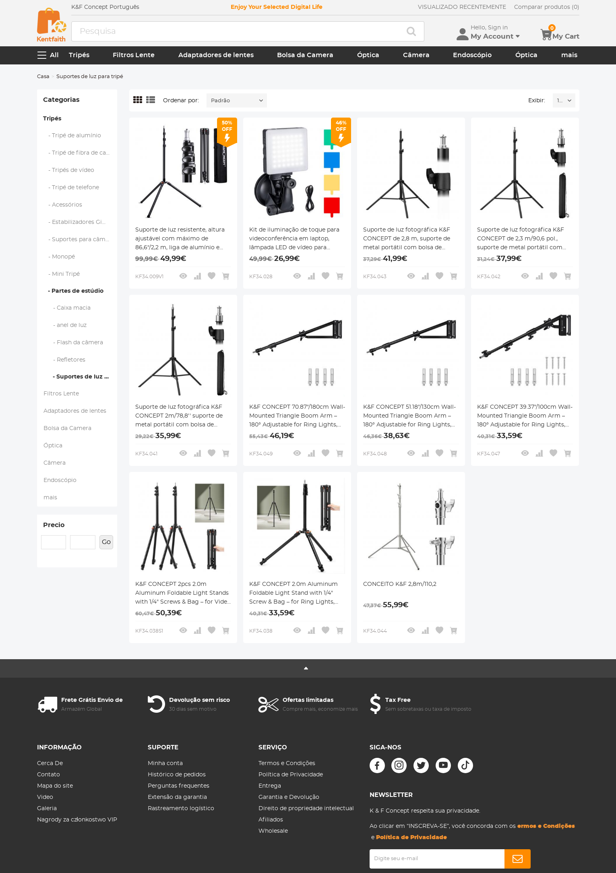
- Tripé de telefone (71, 187)
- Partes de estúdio (73, 291)
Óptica (368, 55)
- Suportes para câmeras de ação (80, 239)
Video (45, 797)
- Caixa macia (67, 308)
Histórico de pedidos (177, 775)
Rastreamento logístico (181, 808)
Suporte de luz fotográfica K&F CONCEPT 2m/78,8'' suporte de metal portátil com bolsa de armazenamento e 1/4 (179, 416)
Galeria (47, 808)
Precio (53, 525)
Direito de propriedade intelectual (306, 808)
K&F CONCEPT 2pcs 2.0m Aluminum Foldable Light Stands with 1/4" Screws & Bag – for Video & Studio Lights (183, 593)
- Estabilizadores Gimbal (79, 222)
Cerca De (50, 763)
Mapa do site (55, 786)
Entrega (269, 786)
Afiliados (270, 820)
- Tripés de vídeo (68, 170)
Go (106, 542)
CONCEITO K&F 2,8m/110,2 (399, 584)
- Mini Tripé (61, 274)
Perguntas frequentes (178, 786)
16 (559, 100)
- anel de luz (65, 325)
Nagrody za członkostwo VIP (77, 820)
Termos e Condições (286, 763)
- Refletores (64, 360)
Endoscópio (472, 55)
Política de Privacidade (290, 775)
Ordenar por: (181, 100)
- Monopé (59, 257)
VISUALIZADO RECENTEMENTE (462, 7)
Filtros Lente (134, 55)
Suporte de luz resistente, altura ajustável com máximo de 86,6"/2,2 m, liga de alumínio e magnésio (180, 239)
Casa (43, 76)
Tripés (79, 55)
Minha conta (165, 763)
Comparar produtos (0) (546, 7)
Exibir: (536, 100)
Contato (48, 775)
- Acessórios (62, 205)
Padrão (220, 100)
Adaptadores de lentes (216, 55)
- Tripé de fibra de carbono (80, 153)
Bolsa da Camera (305, 55)
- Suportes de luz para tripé (80, 377)
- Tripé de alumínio (72, 136)
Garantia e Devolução (288, 797)
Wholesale (273, 831)
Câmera (416, 55)
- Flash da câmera (73, 342)
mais (569, 55)
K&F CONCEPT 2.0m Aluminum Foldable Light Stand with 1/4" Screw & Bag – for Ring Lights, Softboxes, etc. (293, 593)
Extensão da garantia (177, 797)
